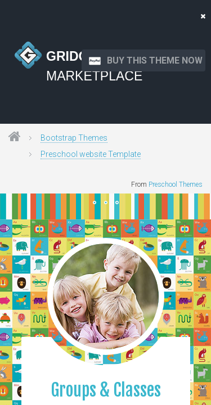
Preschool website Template (91, 154)
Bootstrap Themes (74, 137)
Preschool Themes (176, 184)
